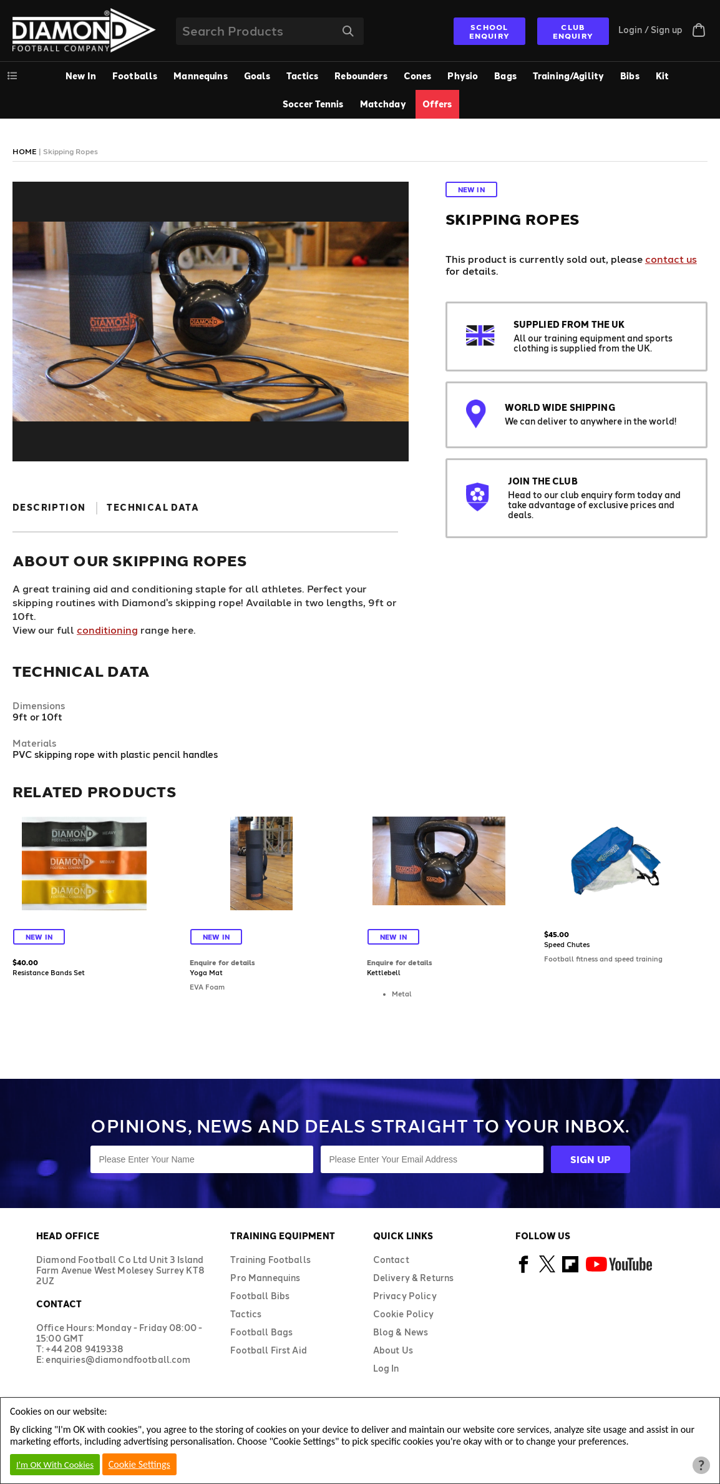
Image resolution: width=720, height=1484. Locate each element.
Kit (662, 76)
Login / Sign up (650, 29)
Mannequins (200, 76)
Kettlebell (384, 972)
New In (81, 76)
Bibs (630, 76)
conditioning (107, 630)
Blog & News (401, 1332)
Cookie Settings (139, 1464)
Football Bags (261, 1332)
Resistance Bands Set (48, 972)
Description (48, 507)
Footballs (134, 76)
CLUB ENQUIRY (573, 31)
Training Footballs (270, 1259)
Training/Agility (568, 76)
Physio (462, 76)
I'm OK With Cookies (55, 1464)
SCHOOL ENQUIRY (489, 31)
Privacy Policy (405, 1295)
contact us (671, 259)
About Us (393, 1350)
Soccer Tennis (313, 104)
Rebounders (360, 76)
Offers (437, 104)
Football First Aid (268, 1350)
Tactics (302, 76)
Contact (391, 1259)
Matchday (383, 104)
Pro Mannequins (265, 1277)
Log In (386, 1368)
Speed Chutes (567, 944)
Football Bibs (259, 1295)
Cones (418, 76)
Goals (257, 76)
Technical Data (153, 507)
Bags (505, 76)
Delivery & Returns (413, 1277)
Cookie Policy (403, 1314)
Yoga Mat (206, 972)
